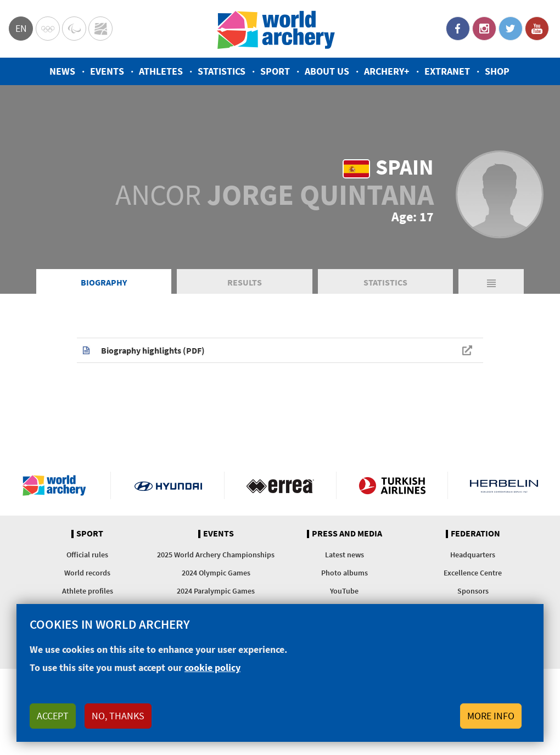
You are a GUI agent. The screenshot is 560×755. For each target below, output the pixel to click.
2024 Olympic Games (216, 573)
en (21, 28)
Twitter (511, 28)
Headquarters (472, 555)
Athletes (161, 71)
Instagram (484, 28)
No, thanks (118, 715)
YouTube (537, 28)
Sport (275, 71)
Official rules (87, 555)
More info (490, 715)
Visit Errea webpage (280, 485)
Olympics (48, 28)
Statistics (221, 71)
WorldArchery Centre (100, 28)
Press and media (347, 534)
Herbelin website (504, 485)
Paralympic (74, 28)
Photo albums (344, 573)
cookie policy (212, 667)
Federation (475, 534)
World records (87, 573)
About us (327, 71)
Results (244, 282)
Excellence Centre (473, 573)
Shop (497, 71)
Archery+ (387, 71)
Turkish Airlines (392, 485)
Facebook (458, 28)
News (62, 71)
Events (107, 71)
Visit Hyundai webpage (168, 485)
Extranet (447, 71)
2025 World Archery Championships (216, 555)
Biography (104, 282)
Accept (53, 715)
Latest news (344, 555)
